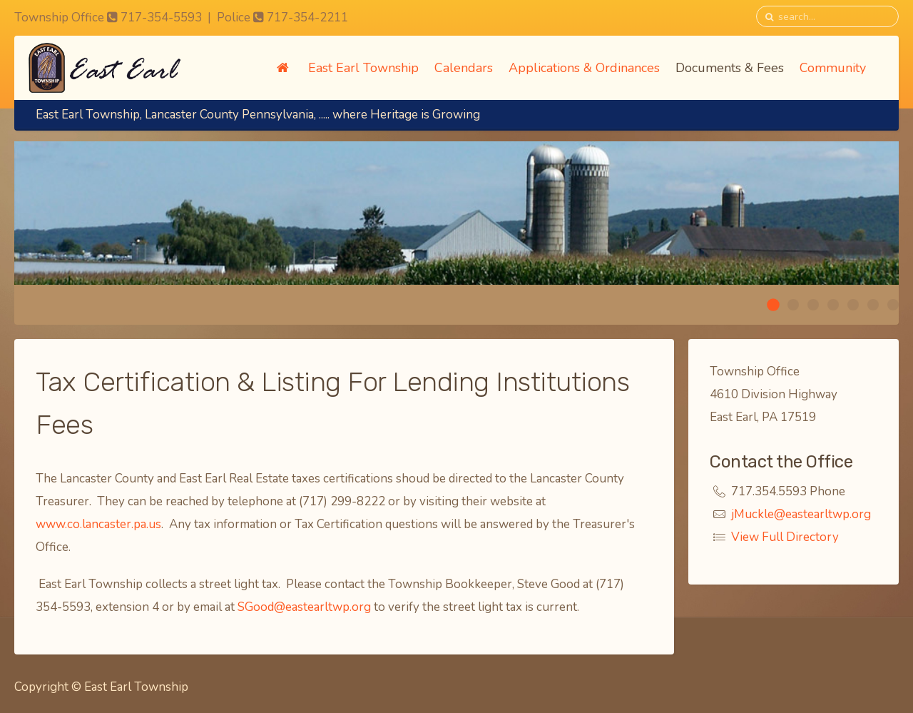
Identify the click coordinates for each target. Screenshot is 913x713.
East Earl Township (363, 67)
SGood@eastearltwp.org (304, 607)
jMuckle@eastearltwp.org (801, 514)
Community (833, 67)
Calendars (463, 67)
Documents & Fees (729, 67)
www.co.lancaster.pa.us (98, 524)
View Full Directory (785, 537)
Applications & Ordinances (584, 67)
